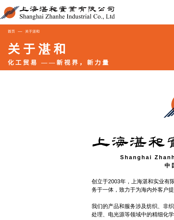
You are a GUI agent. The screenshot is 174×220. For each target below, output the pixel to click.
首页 (11, 31)
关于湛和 (32, 31)
